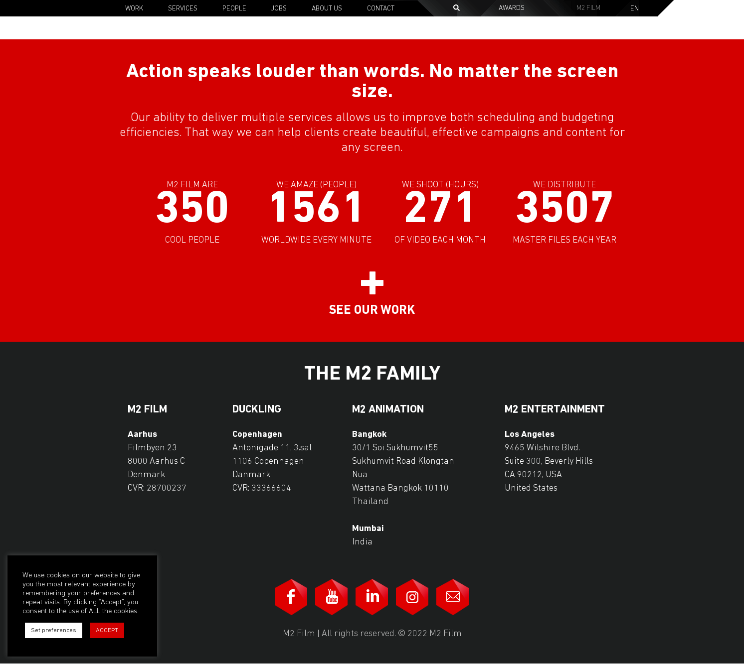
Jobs (279, 8)
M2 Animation (388, 409)
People (234, 8)
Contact (380, 8)
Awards (512, 8)
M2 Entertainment (555, 409)
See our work (372, 310)
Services (182, 8)
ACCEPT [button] (107, 630)
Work (134, 8)
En (634, 8)
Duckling (256, 409)
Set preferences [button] (53, 630)
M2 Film (588, 8)
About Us (327, 8)
